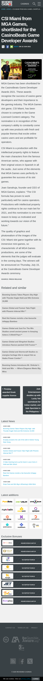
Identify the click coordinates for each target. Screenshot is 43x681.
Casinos (25, 4)
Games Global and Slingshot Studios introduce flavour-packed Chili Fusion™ (19, 343)
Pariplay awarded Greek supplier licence (9, 392)
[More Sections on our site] (39, 4)
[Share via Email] (11, 46)
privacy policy (25, 679)
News (9, 9)
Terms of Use (22, 628)
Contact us (10, 628)
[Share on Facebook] (7, 46)
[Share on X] (3, 46)
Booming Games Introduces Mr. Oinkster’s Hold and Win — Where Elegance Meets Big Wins (21, 368)
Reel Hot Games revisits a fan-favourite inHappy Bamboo (19, 319)
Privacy (34, 628)
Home (3, 9)
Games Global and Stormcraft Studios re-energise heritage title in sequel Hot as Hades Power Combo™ (20, 355)
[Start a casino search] (34, 4)
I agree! (35, 679)
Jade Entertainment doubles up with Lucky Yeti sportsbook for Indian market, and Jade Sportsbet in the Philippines (32, 400)
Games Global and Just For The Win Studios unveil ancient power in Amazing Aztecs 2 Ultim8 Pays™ (20, 331)
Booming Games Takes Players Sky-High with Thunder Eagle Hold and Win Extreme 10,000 (20, 298)
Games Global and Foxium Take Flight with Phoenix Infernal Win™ (18, 309)
